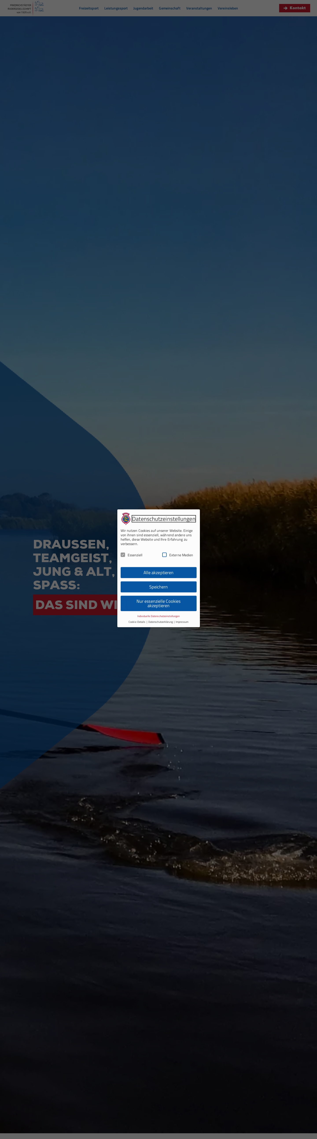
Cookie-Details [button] (137, 595)
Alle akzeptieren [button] (159, 546)
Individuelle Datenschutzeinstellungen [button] (158, 590)
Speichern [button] (158, 560)
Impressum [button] (182, 595)
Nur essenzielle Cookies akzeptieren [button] (158, 577)
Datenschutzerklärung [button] (160, 595)
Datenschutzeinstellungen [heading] (163, 492)
